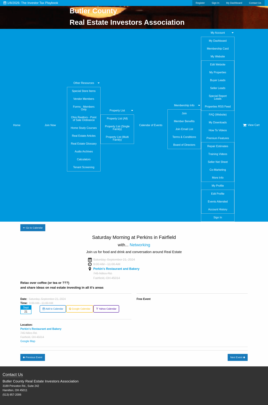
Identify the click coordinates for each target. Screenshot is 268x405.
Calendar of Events (150, 125)
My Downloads (218, 122)
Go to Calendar (33, 227)
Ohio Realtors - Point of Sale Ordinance (84, 119)
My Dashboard (234, 3)
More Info (218, 177)
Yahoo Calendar (106, 308)
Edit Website (217, 64)
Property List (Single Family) (117, 128)
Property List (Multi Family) (117, 138)
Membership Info (184, 105)
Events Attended (218, 201)
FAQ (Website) (218, 114)
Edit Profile (217, 193)
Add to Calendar (53, 308)
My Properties (217, 72)
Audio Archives (84, 151)
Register (200, 3)
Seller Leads (217, 88)
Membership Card (218, 48)
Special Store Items (84, 91)
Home (17, 125)
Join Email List (184, 129)
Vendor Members (83, 98)
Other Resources (83, 83)
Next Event (237, 357)
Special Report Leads (218, 97)
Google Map (27, 341)
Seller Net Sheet (218, 161)
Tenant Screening (84, 167)
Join (184, 113)
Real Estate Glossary (84, 143)
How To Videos (218, 130)
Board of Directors (184, 144)
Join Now (50, 125)
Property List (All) (117, 118)
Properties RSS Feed (218, 106)
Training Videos (217, 154)
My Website (218, 56)
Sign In (215, 3)
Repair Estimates (217, 146)
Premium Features (217, 138)
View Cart (251, 125)
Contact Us (255, 3)
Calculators (84, 159)
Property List (117, 110)
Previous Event (32, 357)
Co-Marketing (218, 169)
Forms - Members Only (84, 108)
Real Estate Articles (84, 135)
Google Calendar (79, 308)
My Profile (218, 185)
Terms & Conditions (184, 137)
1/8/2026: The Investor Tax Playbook (30, 3)
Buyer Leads (217, 80)
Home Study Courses (84, 127)
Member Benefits (184, 121)
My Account (218, 32)
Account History (217, 209)
